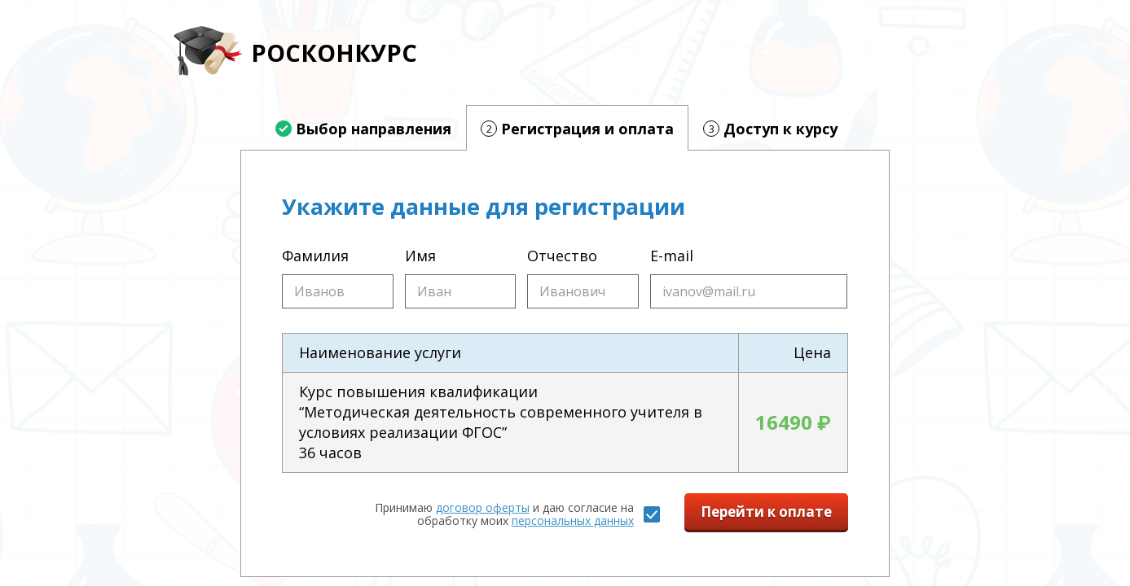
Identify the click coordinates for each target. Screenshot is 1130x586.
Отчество (562, 255)
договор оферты (483, 507)
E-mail (671, 255)
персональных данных (573, 520)
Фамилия (315, 255)
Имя (420, 255)
